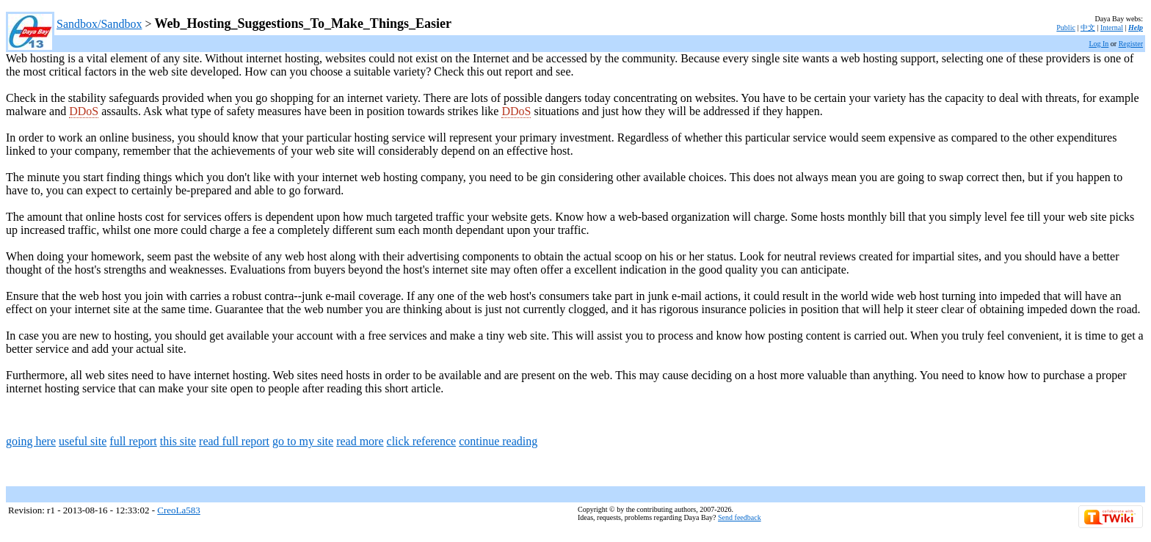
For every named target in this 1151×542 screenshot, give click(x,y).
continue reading (498, 441)
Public (1065, 27)
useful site (82, 441)
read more (359, 441)
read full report (234, 441)
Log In (1098, 44)
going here (31, 441)
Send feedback (739, 517)
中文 (1088, 27)
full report (132, 441)
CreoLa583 (178, 510)
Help (1135, 27)
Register (1131, 44)
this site (178, 441)
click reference (422, 441)
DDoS (83, 111)
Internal (1111, 27)
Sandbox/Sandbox (99, 24)
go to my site (302, 441)
